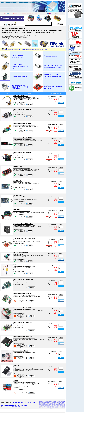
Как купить (36, 2)
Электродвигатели (50, 56)
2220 (34, 402)
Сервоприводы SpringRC (20, 77)
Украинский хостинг (28, 414)
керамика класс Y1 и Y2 (53, 401)
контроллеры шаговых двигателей (32, 49)
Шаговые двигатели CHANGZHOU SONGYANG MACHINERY (20, 87)
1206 (25, 402)
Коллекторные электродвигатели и (20, 66)
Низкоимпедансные (55, 407)
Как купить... (6, 7)
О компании (11, 2)
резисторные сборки (21, 405)
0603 (19, 402)
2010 (26, 404)
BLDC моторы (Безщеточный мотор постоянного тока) (53, 66)
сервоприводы (16, 49)
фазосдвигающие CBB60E (46, 404)
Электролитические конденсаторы (47, 406)
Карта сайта (30, 2)
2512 (29, 404)
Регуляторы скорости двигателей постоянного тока (52, 77)
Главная (4, 2)
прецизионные (5, 405)
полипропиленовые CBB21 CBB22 (58, 402)
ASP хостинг (38, 414)
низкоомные (12, 405)
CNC (40, 49)
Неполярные (57, 406)
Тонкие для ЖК (48, 407)
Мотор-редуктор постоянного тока (17, 56)
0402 (16, 402)
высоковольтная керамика (43, 401)
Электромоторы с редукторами (7, 49)
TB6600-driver (44, 49)
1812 (31, 402)
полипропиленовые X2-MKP (44, 403)
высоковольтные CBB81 (54, 403)
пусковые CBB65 (55, 404)
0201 (13, 402)
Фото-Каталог (17, 2)
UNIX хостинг (34, 414)
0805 (22, 402)
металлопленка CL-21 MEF (46, 402)
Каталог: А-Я (24, 2)
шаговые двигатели (22, 49)
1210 (28, 402)
